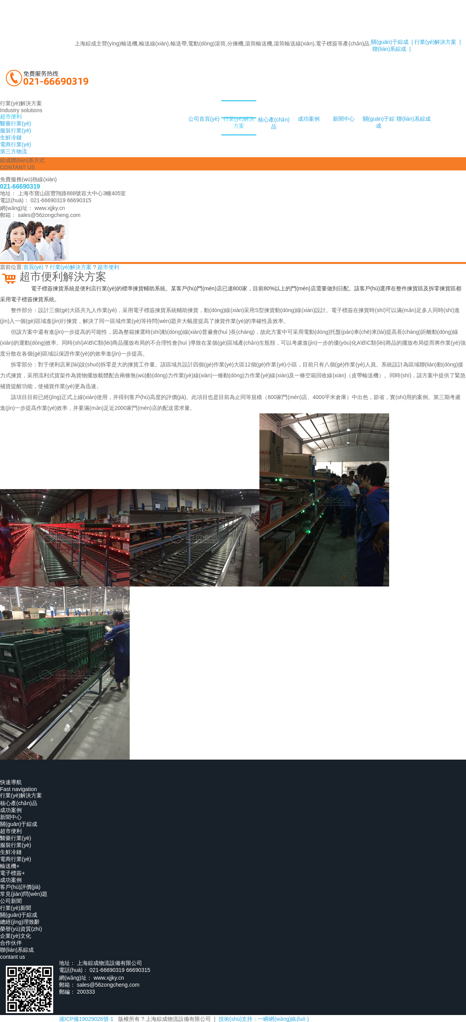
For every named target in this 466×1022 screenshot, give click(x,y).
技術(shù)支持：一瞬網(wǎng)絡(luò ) (264, 1019)
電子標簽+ (12, 873)
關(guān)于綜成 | (392, 42)
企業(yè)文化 (15, 936)
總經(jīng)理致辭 (20, 922)
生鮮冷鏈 (11, 852)
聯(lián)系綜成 (413, 119)
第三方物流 (13, 151)
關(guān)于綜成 (379, 122)
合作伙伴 (11, 943)
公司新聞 (11, 901)
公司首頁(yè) (203, 119)
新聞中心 (344, 119)
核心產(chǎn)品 (274, 123)
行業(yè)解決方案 (238, 122)
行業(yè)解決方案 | (437, 42)
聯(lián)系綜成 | (390, 49)
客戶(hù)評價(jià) (20, 887)
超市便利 (108, 267)
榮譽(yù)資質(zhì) (21, 929)
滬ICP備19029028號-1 (86, 1019)
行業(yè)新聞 (15, 908)
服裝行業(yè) (15, 845)
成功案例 (309, 119)
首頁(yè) (33, 267)
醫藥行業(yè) (15, 838)
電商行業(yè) (15, 859)
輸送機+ (9, 866)
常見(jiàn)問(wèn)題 (23, 894)
